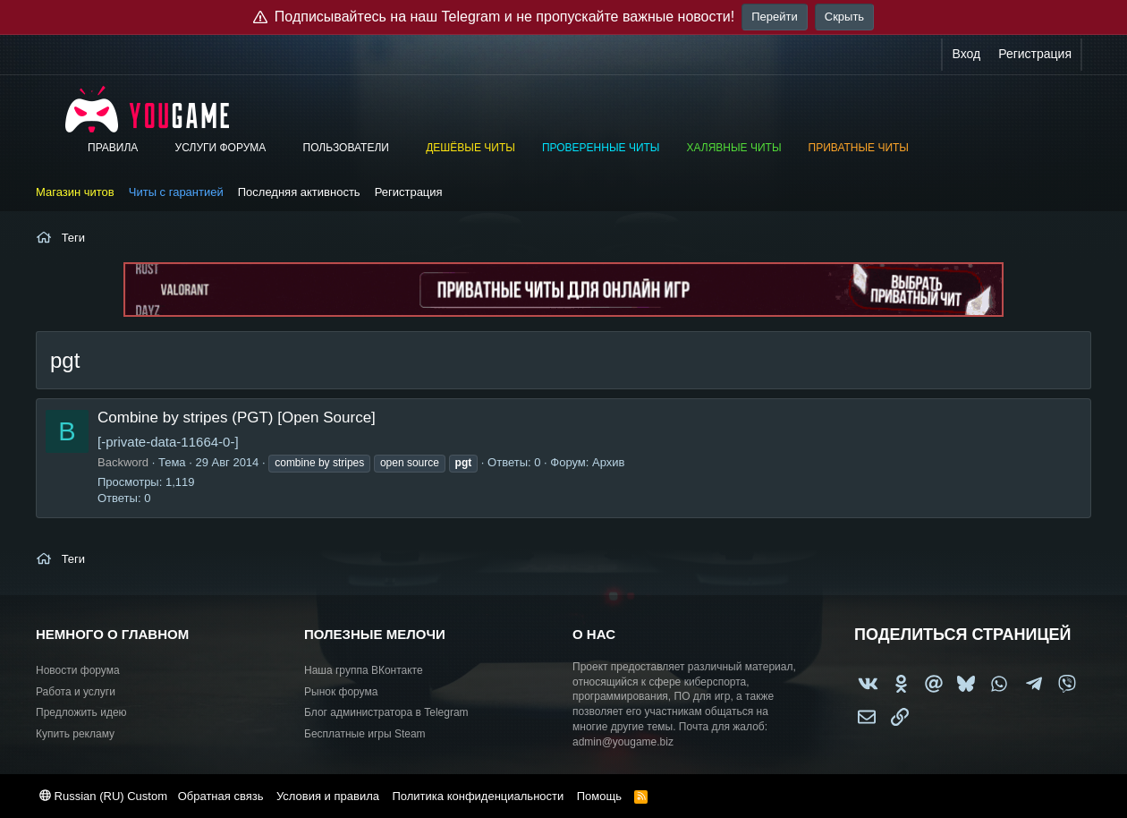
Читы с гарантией (176, 192)
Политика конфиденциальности (478, 796)
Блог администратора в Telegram (386, 712)
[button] (150, 148)
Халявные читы (734, 147)
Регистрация (409, 192)
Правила (113, 147)
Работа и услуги (75, 692)
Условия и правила (327, 796)
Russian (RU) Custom (103, 796)
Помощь (599, 796)
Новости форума (78, 670)
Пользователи (346, 147)
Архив (608, 462)
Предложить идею (81, 712)
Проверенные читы (601, 147)
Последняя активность (299, 192)
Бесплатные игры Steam (365, 734)
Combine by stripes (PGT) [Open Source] (236, 417)
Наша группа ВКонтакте (363, 670)
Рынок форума (340, 692)
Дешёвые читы (470, 147)
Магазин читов (75, 192)
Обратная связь (221, 796)
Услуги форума (221, 147)
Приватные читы (859, 147)
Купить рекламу (75, 734)
